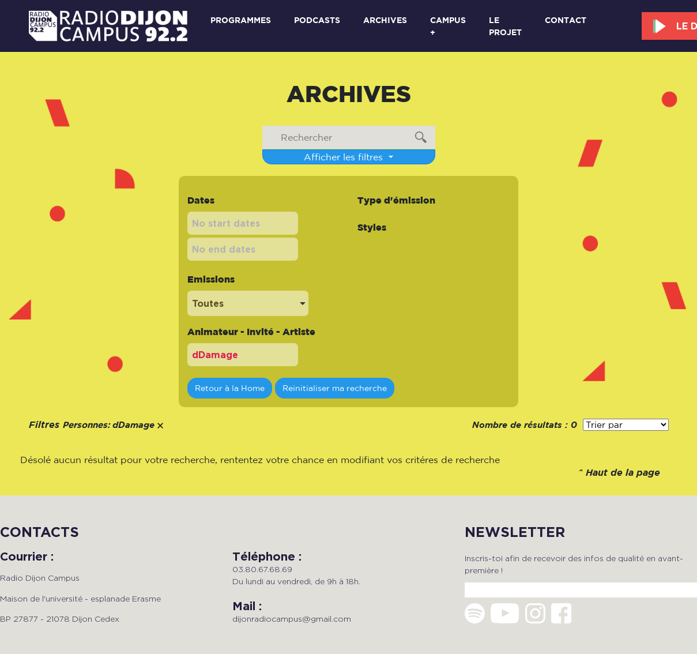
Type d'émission (396, 200)
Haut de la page (623, 473)
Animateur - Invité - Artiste (251, 331)
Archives (385, 20)
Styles (371, 227)
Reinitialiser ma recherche (334, 388)
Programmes (240, 20)
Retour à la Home (230, 388)
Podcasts (317, 20)
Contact (565, 20)
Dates (200, 200)
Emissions (211, 279)
